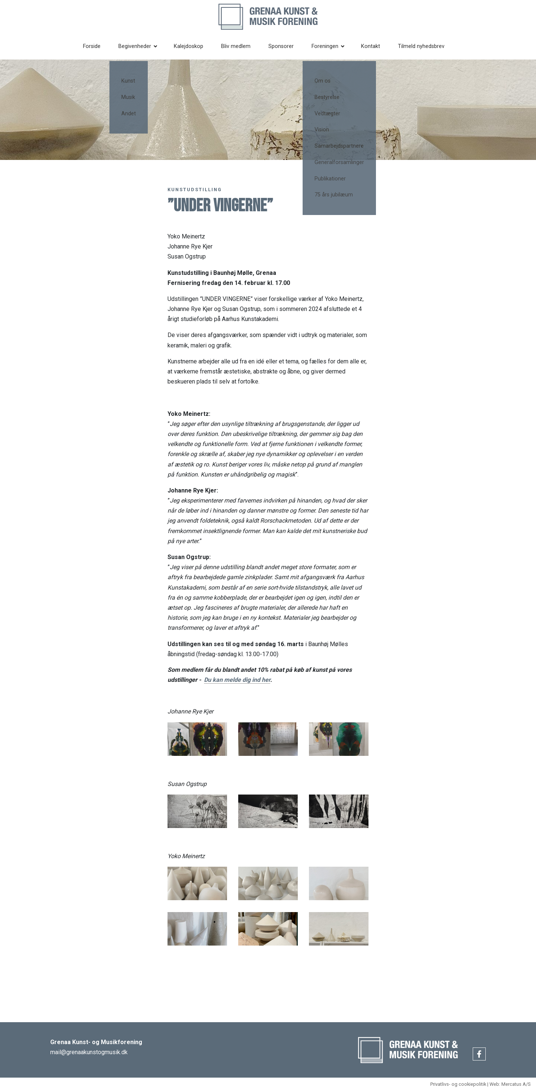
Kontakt (374, 46)
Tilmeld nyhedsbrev (425, 46)
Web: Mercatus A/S (509, 1084)
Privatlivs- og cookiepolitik (458, 1084)
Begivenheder (139, 46)
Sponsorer (285, 46)
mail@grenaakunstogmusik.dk (89, 1052)
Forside (96, 46)
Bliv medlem (240, 46)
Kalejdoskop (193, 46)
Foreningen (329, 46)
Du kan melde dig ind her (237, 679)
